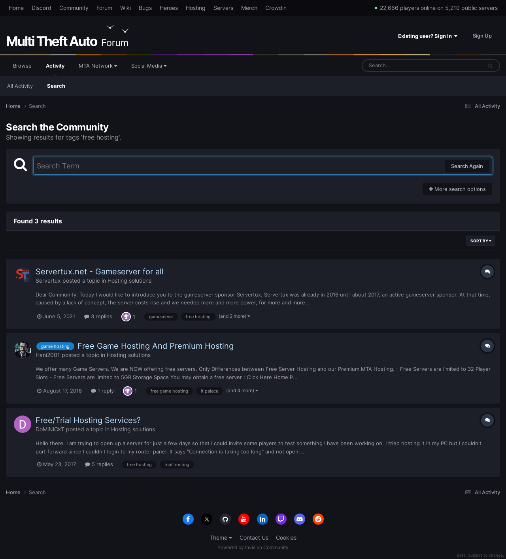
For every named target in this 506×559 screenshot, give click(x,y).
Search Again (467, 166)
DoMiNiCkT (50, 429)
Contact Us (254, 537)
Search (56, 86)
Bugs (145, 7)
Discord (41, 7)
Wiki (125, 7)
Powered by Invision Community (253, 547)
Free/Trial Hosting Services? (88, 420)
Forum (104, 7)
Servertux (48, 280)
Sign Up (482, 35)
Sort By (480, 240)
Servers (223, 7)
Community (74, 7)
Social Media (148, 65)
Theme (221, 537)
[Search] (401, 65)
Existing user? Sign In (427, 36)
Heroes (169, 7)
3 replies (98, 316)
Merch (249, 7)
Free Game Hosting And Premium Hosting (155, 346)
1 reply (102, 390)
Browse (22, 65)
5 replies (99, 464)
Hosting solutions (129, 280)
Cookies (286, 537)
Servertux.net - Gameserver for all (100, 271)
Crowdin (276, 7)
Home (16, 7)
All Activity (20, 86)
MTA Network (98, 65)
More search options (457, 189)
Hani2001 (48, 354)
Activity (55, 69)
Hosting (196, 7)
